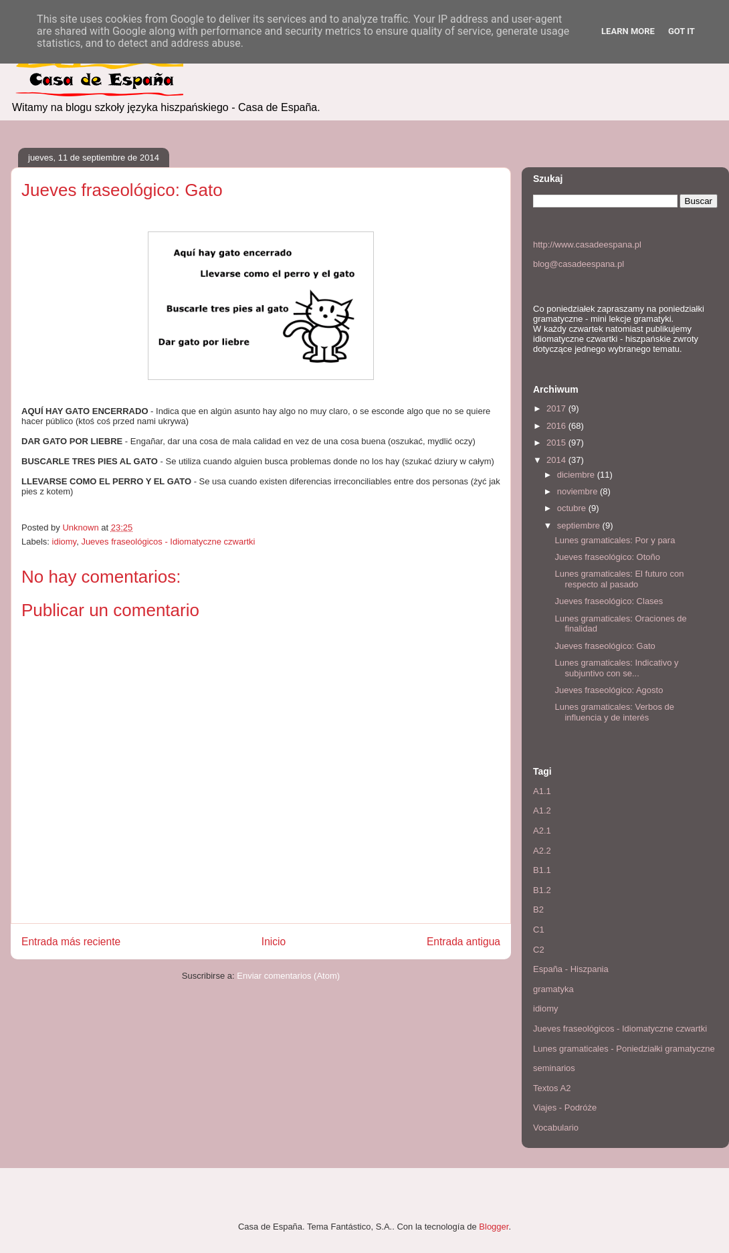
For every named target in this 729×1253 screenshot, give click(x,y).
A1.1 (542, 791)
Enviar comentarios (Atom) (288, 976)
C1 (538, 930)
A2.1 (542, 831)
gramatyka (553, 989)
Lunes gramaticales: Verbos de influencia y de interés (614, 712)
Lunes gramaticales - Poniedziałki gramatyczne (624, 1049)
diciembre (577, 475)
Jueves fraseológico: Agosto (608, 690)
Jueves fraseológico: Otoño (607, 557)
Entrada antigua (463, 941)
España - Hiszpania (571, 969)
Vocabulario (556, 1128)
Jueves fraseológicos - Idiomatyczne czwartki (168, 542)
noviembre (578, 491)
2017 (557, 408)
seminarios (554, 1068)
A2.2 (542, 851)
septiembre (580, 525)
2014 (557, 460)
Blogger (493, 1227)
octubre (573, 508)
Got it (681, 31)
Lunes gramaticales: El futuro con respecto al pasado (619, 579)
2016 (557, 426)
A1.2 (542, 810)
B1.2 (542, 890)
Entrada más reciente (70, 941)
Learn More (628, 31)
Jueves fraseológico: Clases (608, 601)
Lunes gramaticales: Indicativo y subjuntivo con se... (616, 668)
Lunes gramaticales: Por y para (614, 540)
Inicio (274, 941)
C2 (538, 950)
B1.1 (542, 870)
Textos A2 (551, 1088)
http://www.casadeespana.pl (587, 244)
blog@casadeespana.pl (578, 264)
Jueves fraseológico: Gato (604, 646)
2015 (557, 443)
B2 (538, 909)
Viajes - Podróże (565, 1107)
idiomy (64, 542)
